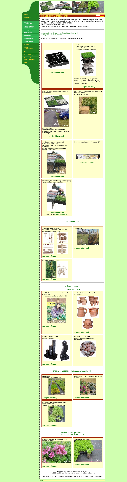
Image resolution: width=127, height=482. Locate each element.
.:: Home (25, 14)
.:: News (24, 51)
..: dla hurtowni (26, 35)
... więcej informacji (56, 72)
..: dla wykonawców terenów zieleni (28, 27)
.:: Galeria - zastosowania (27, 48)
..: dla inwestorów (27, 38)
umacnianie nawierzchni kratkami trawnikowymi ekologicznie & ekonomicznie (59, 34)
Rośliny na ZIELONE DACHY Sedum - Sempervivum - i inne (72, 433)
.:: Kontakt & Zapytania (29, 54)
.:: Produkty (25, 44)
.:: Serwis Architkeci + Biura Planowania (28, 58)
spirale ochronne (72, 221)
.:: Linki (24, 62)
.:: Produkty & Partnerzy (26, 18)
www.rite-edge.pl (60, 214)
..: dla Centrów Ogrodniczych (27, 22)
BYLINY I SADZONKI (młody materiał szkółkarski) (72, 371)
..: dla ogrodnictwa (27, 41)
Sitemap (41, 480)
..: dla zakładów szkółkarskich (27, 31)
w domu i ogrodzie (72, 286)
